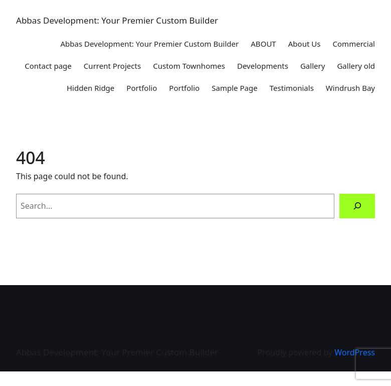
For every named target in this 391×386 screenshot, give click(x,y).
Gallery (312, 66)
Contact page (48, 66)
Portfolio (141, 88)
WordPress (354, 352)
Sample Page (235, 88)
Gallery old (356, 66)
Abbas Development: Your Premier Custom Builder (117, 20)
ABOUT (263, 44)
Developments (262, 66)
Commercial (354, 44)
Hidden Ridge (90, 88)
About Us (304, 44)
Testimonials (292, 88)
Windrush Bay (350, 88)
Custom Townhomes (189, 66)
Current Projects (112, 66)
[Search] (357, 206)
